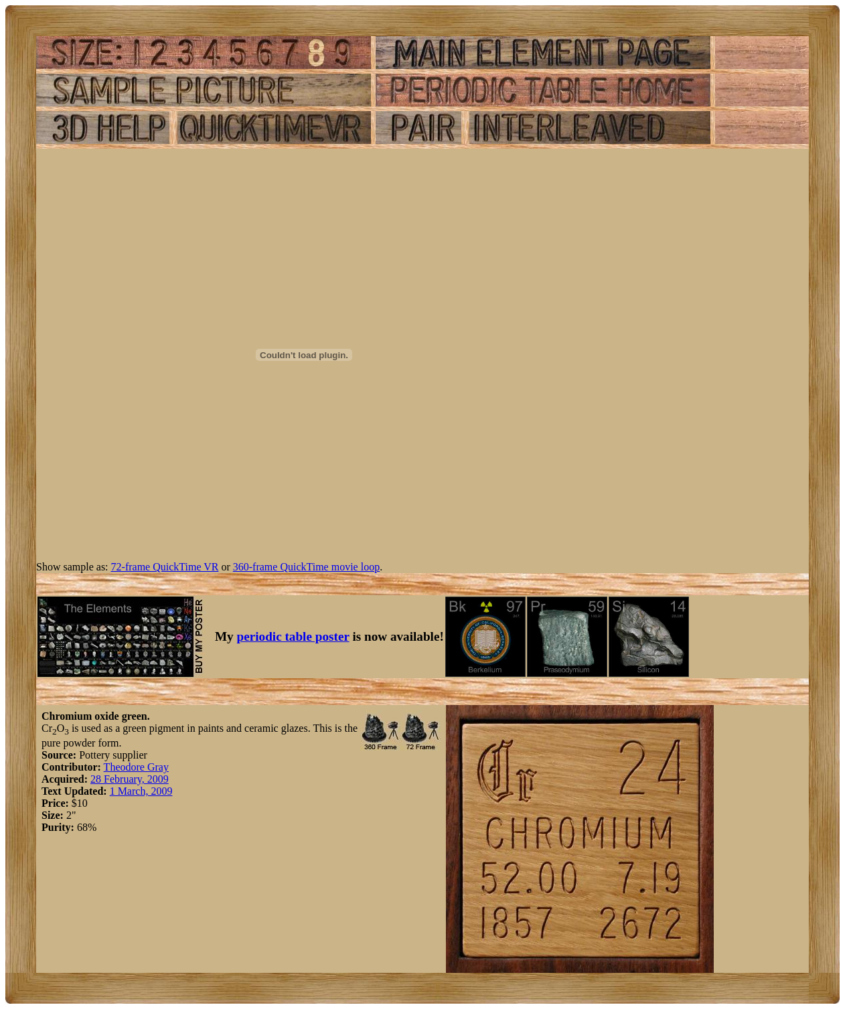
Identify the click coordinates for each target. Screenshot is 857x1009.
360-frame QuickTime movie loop (306, 566)
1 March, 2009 (141, 791)
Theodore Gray (136, 767)
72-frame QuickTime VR (165, 566)
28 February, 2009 (129, 779)
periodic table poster (293, 636)
